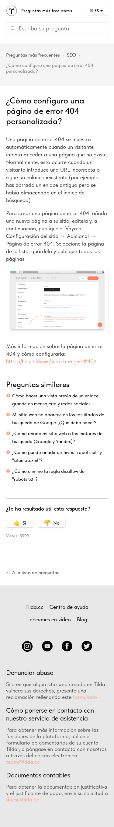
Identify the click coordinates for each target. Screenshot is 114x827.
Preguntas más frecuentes (33, 55)
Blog (82, 619)
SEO (71, 55)
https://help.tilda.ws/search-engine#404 (51, 361)
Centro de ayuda (69, 607)
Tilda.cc (34, 607)
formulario (85, 697)
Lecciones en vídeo (49, 619)
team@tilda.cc (23, 762)
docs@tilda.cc (22, 799)
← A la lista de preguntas (32, 572)
